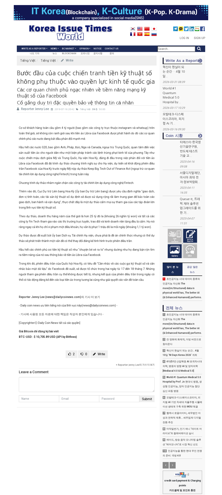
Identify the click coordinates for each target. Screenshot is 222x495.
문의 (112, 53)
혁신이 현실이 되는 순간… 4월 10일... (174, 72)
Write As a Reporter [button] (33, 48)
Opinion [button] (84, 48)
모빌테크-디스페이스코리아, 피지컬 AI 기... (173, 119)
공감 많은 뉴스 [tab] (192, 269)
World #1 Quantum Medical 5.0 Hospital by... (172, 95)
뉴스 (54, 53)
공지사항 (97, 53)
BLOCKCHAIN (69, 53)
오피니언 (85, 53)
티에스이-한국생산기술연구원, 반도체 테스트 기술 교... (190, 149)
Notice (97, 48)
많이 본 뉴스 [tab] (172, 269)
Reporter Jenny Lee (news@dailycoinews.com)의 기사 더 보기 (59, 297)
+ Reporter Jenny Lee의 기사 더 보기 (135, 365)
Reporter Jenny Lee (33, 108)
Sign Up (199, 38)
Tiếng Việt (27, 60)
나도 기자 (34, 53)
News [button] (54, 48)
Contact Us (111, 48)
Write (67, 60)
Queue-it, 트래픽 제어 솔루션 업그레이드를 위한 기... (190, 205)
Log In (185, 38)
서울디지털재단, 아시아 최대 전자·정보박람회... (190, 177)
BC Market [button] (68, 48)
